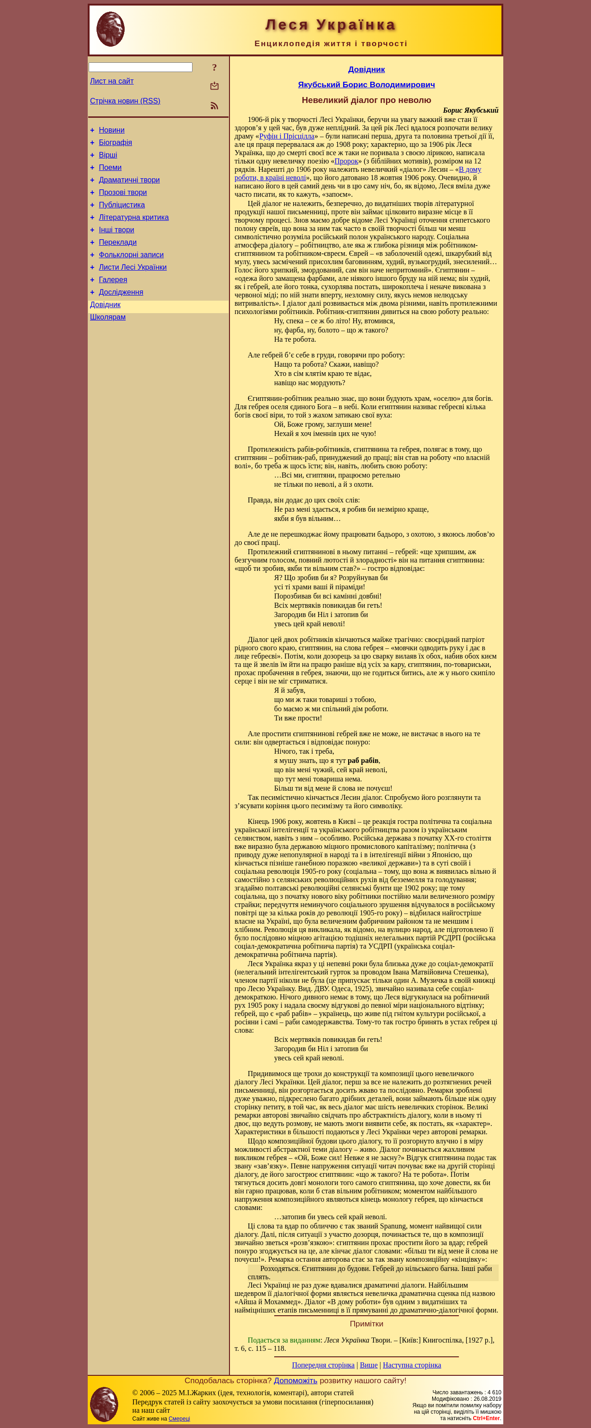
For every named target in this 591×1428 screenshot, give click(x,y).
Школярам (108, 339)
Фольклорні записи (131, 270)
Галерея (113, 298)
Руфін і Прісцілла (286, 136)
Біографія (115, 145)
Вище (369, 1365)
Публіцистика (122, 214)
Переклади (118, 256)
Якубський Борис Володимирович (366, 84)
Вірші (108, 159)
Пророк (346, 161)
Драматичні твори (129, 187)
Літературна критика (134, 228)
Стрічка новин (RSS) (125, 101)
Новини (112, 131)
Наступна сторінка (412, 1365)
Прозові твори (123, 201)
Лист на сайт (112, 81)
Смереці (179, 1419)
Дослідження (121, 311)
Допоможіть (295, 1380)
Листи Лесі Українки (133, 284)
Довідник (105, 325)
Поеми (110, 173)
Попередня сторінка (323, 1365)
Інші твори (116, 242)
